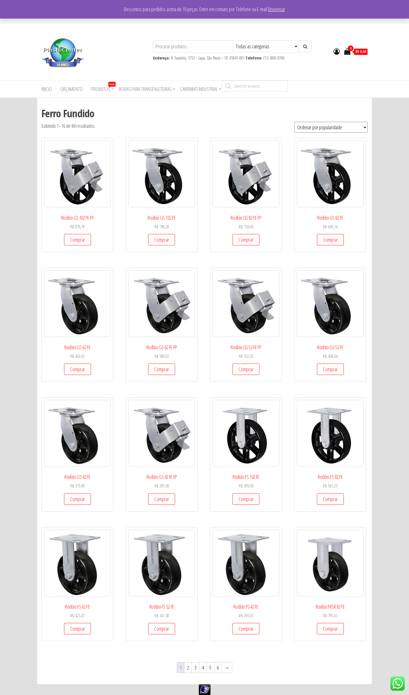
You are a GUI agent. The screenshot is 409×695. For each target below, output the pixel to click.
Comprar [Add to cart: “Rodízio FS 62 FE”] (77, 628)
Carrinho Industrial (199, 89)
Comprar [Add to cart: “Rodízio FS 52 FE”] (161, 628)
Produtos (103, 87)
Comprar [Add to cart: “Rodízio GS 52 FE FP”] (246, 369)
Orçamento (71, 89)
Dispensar (276, 9)
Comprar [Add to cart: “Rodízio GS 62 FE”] (77, 369)
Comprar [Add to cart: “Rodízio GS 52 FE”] (330, 369)
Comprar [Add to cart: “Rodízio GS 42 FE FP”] (161, 499)
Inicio (46, 89)
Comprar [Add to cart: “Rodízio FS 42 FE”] (246, 628)
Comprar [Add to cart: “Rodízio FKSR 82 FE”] (330, 628)
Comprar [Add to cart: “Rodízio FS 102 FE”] (246, 499)
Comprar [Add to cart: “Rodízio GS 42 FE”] (77, 499)
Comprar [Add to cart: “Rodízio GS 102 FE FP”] (77, 239)
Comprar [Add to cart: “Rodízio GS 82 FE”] (330, 239)
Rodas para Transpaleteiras (145, 89)
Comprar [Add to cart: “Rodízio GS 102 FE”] (161, 239)
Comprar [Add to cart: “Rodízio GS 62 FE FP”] (161, 369)
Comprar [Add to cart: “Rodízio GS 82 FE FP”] (246, 239)
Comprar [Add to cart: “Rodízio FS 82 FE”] (330, 499)
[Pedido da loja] (331, 127)
